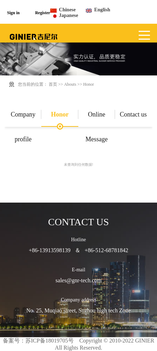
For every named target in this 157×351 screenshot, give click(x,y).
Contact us (133, 114)
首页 (53, 84)
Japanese (68, 15)
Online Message (96, 119)
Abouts (70, 84)
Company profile (23, 119)
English (102, 9)
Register (42, 12)
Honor (88, 84)
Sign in (13, 12)
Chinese (67, 9)
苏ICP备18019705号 (49, 341)
